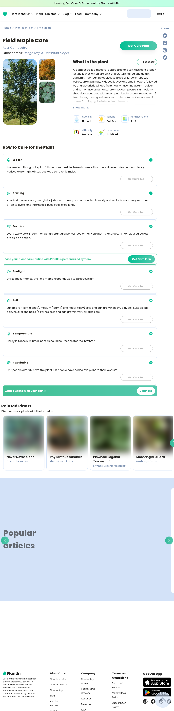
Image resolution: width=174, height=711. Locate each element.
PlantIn (7, 27)
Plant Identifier (24, 27)
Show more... (81, 107)
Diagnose (145, 391)
